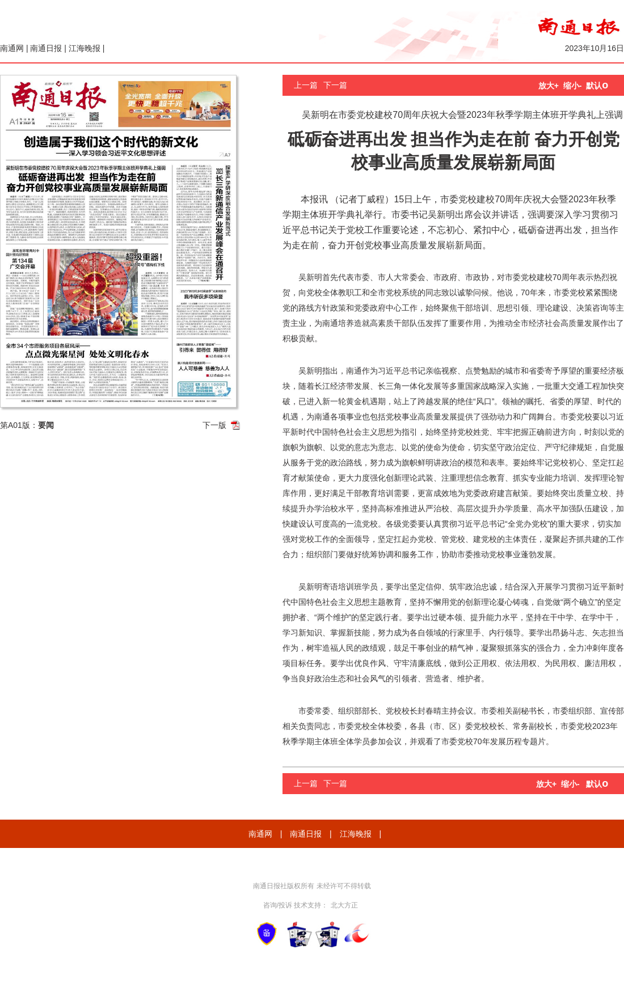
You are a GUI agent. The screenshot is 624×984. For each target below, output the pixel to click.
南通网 (12, 48)
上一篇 (306, 85)
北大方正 (344, 905)
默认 (597, 85)
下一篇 (335, 85)
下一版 (214, 425)
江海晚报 (84, 48)
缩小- (572, 85)
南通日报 (46, 48)
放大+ (548, 85)
